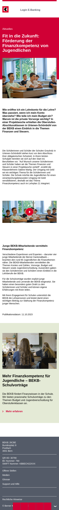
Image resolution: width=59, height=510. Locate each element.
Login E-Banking (32, 10)
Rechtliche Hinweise (12, 499)
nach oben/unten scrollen (55, 506)
